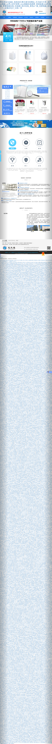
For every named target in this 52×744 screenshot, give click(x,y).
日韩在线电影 (35, 547)
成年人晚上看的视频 (31, 548)
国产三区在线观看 (35, 680)
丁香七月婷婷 (11, 701)
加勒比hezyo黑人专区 (35, 436)
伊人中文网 (20, 549)
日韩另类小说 (16, 272)
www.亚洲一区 (28, 380)
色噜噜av (17, 644)
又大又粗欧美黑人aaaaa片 (11, 501)
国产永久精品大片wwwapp (18, 439)
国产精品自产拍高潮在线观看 (11, 273)
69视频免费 (37, 728)
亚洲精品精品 (18, 694)
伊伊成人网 (23, 264)
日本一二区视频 (26, 537)
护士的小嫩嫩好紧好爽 (24, 278)
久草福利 (25, 362)
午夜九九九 (37, 340)
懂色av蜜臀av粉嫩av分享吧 (7, 595)
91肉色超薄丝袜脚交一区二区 (37, 549)
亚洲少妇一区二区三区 (23, 397)
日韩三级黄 (9, 500)
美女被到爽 (24, 437)
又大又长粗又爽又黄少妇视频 (28, 620)
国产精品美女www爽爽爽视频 (39, 273)
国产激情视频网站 (14, 374)
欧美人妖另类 (42, 476)
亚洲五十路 (29, 421)
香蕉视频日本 (29, 397)
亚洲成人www (36, 379)
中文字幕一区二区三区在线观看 (39, 363)
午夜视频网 (32, 583)
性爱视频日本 (22, 377)
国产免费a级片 (31, 480)
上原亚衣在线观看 (33, 627)
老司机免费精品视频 (13, 519)
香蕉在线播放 (20, 499)
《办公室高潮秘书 (17, 712)
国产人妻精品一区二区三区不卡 (33, 310)
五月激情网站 (23, 584)
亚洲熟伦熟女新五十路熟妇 (19, 426)
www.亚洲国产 (15, 275)
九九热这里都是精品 (8, 266)
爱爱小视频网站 (41, 622)
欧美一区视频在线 (17, 386)
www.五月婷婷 (30, 640)
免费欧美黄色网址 (12, 641)
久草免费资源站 (11, 634)
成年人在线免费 (24, 449)
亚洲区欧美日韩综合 (34, 523)
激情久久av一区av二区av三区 (19, 606)
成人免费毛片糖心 (22, 336)
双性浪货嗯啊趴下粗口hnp (9, 549)
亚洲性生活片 (37, 265)
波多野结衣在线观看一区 (10, 583)
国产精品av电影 (20, 503)
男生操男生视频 (17, 338)
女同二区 (31, 336)
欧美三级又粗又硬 (8, 496)
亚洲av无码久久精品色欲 (18, 316)
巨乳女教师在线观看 (32, 646)
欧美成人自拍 (29, 692)
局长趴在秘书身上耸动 (30, 265)
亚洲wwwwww (29, 634)
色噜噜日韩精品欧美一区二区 (23, 570)
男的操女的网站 (10, 380)
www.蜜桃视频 (23, 441)
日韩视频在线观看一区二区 (40, 369)
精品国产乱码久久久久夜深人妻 (14, 574)
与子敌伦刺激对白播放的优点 (35, 675)
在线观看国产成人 (38, 435)
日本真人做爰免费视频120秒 (33, 656)
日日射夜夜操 (23, 569)
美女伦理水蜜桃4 (43, 491)
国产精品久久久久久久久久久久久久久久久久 (38, 329)
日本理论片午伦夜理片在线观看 (27, 423)
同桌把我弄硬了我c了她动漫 (38, 414)
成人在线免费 (18, 284)
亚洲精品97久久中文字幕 (30, 698)
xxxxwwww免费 (26, 492)
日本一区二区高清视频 (36, 483)
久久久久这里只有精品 (19, 534)
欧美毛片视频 (28, 583)
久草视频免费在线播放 (19, 283)
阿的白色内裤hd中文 (39, 555)
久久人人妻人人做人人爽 (18, 382)
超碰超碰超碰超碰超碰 (17, 264)
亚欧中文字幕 (24, 268)
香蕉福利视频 (21, 635)
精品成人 (21, 730)
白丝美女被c (39, 289)
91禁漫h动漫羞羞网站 (18, 539)
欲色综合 (12, 316)
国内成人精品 (16, 642)
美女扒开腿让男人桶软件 (19, 587)
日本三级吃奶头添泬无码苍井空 (14, 677)
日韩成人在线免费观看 (19, 639)
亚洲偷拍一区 (26, 646)
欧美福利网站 (23, 479)
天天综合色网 (10, 364)
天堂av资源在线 (16, 700)
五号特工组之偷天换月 (13, 685)
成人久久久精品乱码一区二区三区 (23, 521)
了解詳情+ (19, 113)
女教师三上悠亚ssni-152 (18, 344)
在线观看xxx (44, 332)
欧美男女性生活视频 (22, 698)
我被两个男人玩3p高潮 (26, 372)
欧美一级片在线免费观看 (38, 527)
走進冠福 (42, 17)
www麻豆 (43, 465)
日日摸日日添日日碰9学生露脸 (17, 435)
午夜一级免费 (25, 293)
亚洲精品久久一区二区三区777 (32, 294)
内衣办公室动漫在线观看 (12, 542)
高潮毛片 (38, 376)
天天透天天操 (12, 739)
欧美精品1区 (17, 739)
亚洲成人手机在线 (21, 275)
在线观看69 (26, 325)
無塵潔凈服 (12, 252)
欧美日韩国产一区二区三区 (25, 446)
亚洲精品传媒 (22, 601)
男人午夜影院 (24, 524)
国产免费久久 (32, 359)
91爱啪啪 (41, 265)
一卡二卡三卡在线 (26, 391)
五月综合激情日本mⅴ (8, 413)
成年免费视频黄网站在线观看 (21, 471)
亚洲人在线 (27, 643)
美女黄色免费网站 (26, 566)
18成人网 (43, 572)
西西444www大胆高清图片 (36, 650)
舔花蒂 (19, 339)
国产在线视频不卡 (31, 373)
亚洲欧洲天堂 (23, 269)
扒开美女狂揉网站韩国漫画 (41, 323)
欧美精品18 (16, 361)
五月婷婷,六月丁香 (11, 383)
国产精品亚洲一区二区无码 (12, 704)
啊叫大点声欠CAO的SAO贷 (16, 314)
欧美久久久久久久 (15, 602)
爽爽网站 (41, 583)
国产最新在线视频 (43, 431)
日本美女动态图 (9, 307)
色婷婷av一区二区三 (34, 434)
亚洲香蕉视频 (18, 479)
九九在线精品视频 (43, 374)
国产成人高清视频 (15, 307)
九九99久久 (16, 549)
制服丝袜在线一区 (31, 654)
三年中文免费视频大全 (36, 374)
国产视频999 (21, 392)
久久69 (22, 332)
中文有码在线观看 (37, 311)
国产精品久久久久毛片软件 (14, 645)
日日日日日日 (28, 584)
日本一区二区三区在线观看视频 (10, 312)
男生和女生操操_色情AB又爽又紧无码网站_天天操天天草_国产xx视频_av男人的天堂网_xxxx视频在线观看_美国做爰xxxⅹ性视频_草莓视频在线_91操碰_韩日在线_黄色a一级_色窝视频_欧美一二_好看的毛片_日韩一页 (25, 5)
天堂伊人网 (23, 368)
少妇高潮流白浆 (39, 312)
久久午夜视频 (30, 482)
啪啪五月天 (8, 577)
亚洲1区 (21, 333)
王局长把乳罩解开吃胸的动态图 (42, 308)
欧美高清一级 (14, 413)
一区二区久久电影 (19, 331)
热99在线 (19, 335)
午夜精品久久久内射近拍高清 (8, 313)
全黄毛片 (32, 596)
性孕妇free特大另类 (20, 727)
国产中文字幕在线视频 (23, 700)
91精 (8, 598)
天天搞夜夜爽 (21, 322)
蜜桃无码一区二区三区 (21, 378)
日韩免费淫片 (31, 521)
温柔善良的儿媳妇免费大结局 (43, 434)
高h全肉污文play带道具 (9, 371)
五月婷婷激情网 (35, 271)
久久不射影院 (15, 465)
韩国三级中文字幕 (13, 376)
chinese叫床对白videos (32, 591)
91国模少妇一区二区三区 (9, 636)
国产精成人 (37, 431)
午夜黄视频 (36, 463)
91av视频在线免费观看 (40, 649)
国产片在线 (23, 323)
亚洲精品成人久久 (29, 427)
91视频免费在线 (36, 275)
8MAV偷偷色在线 (11, 272)
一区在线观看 (19, 518)
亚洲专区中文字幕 (11, 700)
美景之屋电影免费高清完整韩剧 (40, 325)
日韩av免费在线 (19, 330)
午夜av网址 (36, 486)
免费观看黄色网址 (29, 437)
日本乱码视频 (21, 602)
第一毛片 (27, 323)
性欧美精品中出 (23, 729)
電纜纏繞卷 (15, 17)
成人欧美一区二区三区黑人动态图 (26, 267)
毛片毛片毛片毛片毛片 (22, 487)
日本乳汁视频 (33, 326)
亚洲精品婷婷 (19, 286)
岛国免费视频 (16, 543)
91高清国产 (31, 527)
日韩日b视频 (33, 318)
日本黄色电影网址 (25, 549)
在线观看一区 (31, 706)
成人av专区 (34, 474)
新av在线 (17, 533)
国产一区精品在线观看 (35, 689)
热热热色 (37, 574)
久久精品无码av (11, 369)
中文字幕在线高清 (22, 345)
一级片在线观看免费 (8, 373)
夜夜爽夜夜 (20, 540)
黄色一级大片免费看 (16, 390)
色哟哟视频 (13, 311)
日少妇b (42, 698)
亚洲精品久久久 (43, 334)
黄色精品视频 (18, 591)
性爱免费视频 (20, 337)
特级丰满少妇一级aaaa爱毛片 (27, 394)
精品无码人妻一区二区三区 (26, 287)
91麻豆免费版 (13, 287)
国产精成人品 (19, 704)
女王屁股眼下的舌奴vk (20, 480)
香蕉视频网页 (26, 477)
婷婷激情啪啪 (43, 423)
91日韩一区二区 (43, 482)
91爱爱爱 (10, 696)
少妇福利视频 (17, 431)
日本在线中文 (31, 263)
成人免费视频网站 (42, 340)
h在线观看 (36, 698)
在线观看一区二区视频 (14, 378)
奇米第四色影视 (14, 266)
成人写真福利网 (22, 643)
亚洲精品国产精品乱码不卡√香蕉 (23, 424)
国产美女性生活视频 (23, 440)
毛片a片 (20, 536)
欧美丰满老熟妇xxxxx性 (15, 325)
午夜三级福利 (31, 323)
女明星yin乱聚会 (19, 437)
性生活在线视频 (30, 275)
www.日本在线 (16, 392)
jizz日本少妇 (19, 568)
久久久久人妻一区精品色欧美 (15, 597)
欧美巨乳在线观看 (35, 382)
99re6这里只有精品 (25, 580)
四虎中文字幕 (12, 708)
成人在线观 (17, 305)
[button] (4, 372)
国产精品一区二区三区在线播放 (32, 449)
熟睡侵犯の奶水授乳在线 (41, 277)
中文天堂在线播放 (25, 376)
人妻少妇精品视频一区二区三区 (11, 740)
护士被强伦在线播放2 (20, 266)
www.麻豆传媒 (9, 707)
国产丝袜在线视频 (20, 633)
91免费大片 (23, 706)
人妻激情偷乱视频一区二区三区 (17, 418)
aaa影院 (22, 312)
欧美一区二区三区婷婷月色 (28, 365)
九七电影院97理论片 (14, 466)
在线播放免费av (29, 686)
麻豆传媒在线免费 (9, 550)
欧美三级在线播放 (41, 523)
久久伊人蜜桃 (42, 541)
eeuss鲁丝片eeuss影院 (29, 687)
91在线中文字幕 (19, 287)
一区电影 (14, 284)
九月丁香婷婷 (37, 541)
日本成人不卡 (16, 651)
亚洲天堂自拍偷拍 (30, 576)
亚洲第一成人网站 (44, 388)
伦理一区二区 (31, 386)
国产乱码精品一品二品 (43, 630)
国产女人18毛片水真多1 (32, 337)
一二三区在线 (27, 674)
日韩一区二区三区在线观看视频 (15, 398)
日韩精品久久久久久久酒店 (11, 644)
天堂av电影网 (10, 659)
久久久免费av (41, 573)
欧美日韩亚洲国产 (40, 426)
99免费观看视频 (40, 599)
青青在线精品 (42, 730)
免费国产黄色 (30, 411)
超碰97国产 (25, 645)
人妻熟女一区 (34, 686)
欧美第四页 (23, 687)
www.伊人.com (26, 291)
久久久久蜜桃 (9, 306)
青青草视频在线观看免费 (17, 380)
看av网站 (23, 324)
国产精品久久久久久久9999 (24, 649)
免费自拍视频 (43, 676)
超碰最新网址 (38, 624)
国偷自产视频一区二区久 (24, 308)
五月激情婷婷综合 (21, 735)
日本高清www (43, 435)
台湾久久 (23, 690)
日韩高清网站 (36, 580)
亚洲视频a (37, 535)
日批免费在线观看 (21, 652)
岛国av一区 (42, 693)
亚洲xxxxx (23, 515)
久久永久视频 (22, 628)
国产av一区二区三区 (22, 429)
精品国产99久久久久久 (22, 731)
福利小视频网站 (34, 309)
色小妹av (43, 522)
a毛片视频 (12, 288)
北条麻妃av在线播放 (11, 324)
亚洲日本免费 (19, 438)
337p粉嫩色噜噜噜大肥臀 (43, 684)
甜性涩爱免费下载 (34, 333)
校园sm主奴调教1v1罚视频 (23, 658)
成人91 (14, 709)
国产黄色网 (43, 517)
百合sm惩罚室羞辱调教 (32, 647)
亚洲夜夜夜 (34, 319)
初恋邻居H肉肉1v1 (31, 726)
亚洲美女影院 (23, 583)
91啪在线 (8, 490)
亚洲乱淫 (25, 673)
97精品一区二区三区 (32, 451)
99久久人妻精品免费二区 (12, 286)
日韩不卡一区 (42, 387)
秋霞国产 (39, 307)
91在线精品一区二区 (13, 495)
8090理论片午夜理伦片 (36, 394)
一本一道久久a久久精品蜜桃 (15, 269)
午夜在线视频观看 (18, 445)
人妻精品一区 (39, 625)
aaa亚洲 (31, 391)
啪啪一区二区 (24, 412)
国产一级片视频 (36, 387)
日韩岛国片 (28, 262)
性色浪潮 (40, 328)
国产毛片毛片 (30, 514)
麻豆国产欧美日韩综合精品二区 (40, 327)
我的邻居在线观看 (33, 493)
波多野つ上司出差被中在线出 (10, 533)
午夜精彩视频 (43, 650)
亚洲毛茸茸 (21, 677)
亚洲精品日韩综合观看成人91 (18, 393)
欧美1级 (41, 263)
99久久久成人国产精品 (10, 293)
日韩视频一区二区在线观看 (36, 481)
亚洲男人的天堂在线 (22, 641)
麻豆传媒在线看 (14, 335)
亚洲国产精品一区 (28, 305)
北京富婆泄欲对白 (13, 473)
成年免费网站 (11, 281)
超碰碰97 (16, 337)
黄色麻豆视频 (10, 729)
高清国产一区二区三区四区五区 (31, 441)
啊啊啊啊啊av (26, 599)
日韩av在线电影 (44, 433)
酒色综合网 (19, 262)
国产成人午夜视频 (18, 441)
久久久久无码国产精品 (14, 540)
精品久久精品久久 (11, 386)
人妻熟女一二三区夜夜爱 (8, 604)
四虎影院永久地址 (22, 473)
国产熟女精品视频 (38, 585)
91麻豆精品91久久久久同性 (31, 476)
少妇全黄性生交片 (10, 427)
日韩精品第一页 (23, 466)
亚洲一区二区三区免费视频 (35, 536)
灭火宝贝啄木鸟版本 (42, 728)
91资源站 (35, 544)
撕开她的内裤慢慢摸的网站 (14, 274)
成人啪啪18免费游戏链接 (19, 481)
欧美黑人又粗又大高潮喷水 (37, 567)
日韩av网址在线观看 (35, 315)
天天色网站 (21, 307)
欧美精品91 (32, 282)
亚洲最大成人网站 (44, 590)
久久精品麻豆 (8, 703)
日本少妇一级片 (25, 337)
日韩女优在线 (19, 268)
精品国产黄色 (26, 312)
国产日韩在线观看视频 (38, 543)
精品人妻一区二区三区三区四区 (26, 672)
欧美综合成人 (33, 619)
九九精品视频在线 (25, 311)
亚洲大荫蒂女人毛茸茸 (20, 527)
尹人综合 (14, 729)
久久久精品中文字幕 (36, 263)
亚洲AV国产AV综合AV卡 (27, 419)
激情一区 (24, 579)
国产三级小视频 (43, 443)
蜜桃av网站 (38, 279)
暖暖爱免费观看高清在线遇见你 (10, 426)
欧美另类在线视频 (31, 293)
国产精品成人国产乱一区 (30, 313)
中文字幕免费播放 (17, 384)
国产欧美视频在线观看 (10, 428)
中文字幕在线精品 (16, 310)
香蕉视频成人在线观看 (28, 589)
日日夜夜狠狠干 (22, 411)
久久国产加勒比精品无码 (19, 329)
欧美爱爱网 (35, 386)
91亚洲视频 (18, 706)
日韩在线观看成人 (11, 384)
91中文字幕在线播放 (40, 681)
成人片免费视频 (18, 541)
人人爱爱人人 (10, 391)
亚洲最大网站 (27, 678)
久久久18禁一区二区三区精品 (28, 281)
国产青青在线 (38, 474)
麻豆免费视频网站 (21, 362)
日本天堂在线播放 (34, 740)
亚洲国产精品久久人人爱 (13, 396)
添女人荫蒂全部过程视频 (18, 447)
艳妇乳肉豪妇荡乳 (16, 346)
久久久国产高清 (34, 285)
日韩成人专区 (38, 606)
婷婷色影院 (44, 377)
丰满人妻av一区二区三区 (20, 646)
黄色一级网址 (29, 306)
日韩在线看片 (12, 375)
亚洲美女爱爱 (30, 547)
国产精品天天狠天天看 (34, 372)
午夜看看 (34, 281)
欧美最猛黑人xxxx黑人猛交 (11, 283)
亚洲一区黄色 (14, 437)
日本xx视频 (34, 645)
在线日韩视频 (19, 526)
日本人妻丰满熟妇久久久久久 (16, 498)
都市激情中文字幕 (9, 503)
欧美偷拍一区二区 (19, 311)
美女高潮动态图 (11, 441)
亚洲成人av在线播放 (28, 690)
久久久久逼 (33, 604)
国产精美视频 (10, 566)
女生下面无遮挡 (25, 528)
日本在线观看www (31, 477)
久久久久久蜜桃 (13, 323)
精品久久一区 (44, 544)
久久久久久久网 (27, 343)
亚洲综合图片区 (41, 479)
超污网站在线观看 (32, 270)
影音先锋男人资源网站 (16, 432)
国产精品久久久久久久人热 (40, 324)
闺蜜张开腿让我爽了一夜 (21, 621)
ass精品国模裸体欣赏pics (32, 277)
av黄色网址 (13, 681)
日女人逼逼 (13, 421)
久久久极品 (29, 531)
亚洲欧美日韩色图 (34, 637)
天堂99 (42, 395)
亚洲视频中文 (29, 284)
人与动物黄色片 (18, 421)
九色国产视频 (12, 598)
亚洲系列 (22, 630)
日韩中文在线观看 (25, 540)
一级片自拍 (26, 517)
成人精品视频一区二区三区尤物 (37, 284)
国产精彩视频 (21, 463)
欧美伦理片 (43, 310)
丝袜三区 (19, 472)
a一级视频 (42, 396)
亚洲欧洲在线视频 (28, 334)
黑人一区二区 (16, 423)
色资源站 (29, 314)
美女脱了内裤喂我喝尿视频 (41, 280)
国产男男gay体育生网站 (36, 450)
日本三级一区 (36, 706)
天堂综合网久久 (20, 320)
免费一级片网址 (11, 743)
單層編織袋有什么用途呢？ (23, 183)
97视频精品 (25, 604)
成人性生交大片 (34, 426)
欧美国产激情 (8, 658)
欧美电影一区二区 (41, 392)
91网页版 (33, 466)
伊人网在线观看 (39, 645)
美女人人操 (40, 680)
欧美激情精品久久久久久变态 (18, 470)
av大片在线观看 (20, 388)
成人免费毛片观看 (22, 328)
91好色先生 (9, 584)
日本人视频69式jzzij (31, 541)
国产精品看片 (43, 444)
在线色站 (31, 271)
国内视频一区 (40, 696)
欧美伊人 (25, 329)
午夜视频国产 (29, 389)
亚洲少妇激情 (15, 604)
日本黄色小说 (19, 449)
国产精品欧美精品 (28, 276)
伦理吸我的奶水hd (24, 450)
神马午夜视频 (41, 706)
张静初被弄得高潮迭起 (11, 702)
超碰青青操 (12, 263)
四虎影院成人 (10, 567)
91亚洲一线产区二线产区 (43, 550)
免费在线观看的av (41, 386)
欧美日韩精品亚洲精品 (29, 367)
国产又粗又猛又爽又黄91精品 (26, 366)
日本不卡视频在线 (15, 638)
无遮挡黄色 (33, 435)
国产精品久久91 (13, 331)
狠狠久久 (14, 647)
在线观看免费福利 (26, 363)
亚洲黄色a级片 (32, 492)
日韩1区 (11, 637)
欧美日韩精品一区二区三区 (8, 482)
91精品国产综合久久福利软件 (9, 588)
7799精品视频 (19, 600)
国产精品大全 (15, 503)
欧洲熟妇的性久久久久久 (19, 280)
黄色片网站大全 (10, 656)
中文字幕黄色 (24, 306)
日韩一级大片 (18, 709)
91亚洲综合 (21, 387)
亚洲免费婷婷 (33, 595)
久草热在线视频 (31, 729)
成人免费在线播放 (11, 697)
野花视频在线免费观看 (17, 270)
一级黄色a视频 (23, 594)
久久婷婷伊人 (42, 318)
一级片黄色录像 (34, 727)
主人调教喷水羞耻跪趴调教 (41, 286)
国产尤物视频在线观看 (26, 627)
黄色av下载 (16, 293)
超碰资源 (25, 321)
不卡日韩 (24, 327)
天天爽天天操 (13, 538)
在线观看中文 (10, 309)
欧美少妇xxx (33, 728)
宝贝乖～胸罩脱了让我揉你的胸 (9, 282)
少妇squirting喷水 (37, 282)
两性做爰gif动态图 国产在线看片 (40, 360)
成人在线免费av (14, 584)
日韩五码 (41, 330)
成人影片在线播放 (10, 334)
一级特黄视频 (37, 596)
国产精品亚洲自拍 (24, 444)
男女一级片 (34, 362)
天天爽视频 (24, 370)
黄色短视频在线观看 (11, 536)
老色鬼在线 (30, 426)
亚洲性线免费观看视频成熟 (23, 373)
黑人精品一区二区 (23, 546)
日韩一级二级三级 (8, 308)
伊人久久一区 (26, 606)
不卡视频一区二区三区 (19, 379)
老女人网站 (23, 445)
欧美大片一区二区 (35, 684)
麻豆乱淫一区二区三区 (41, 335)
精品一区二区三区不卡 (35, 702)
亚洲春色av (35, 594)
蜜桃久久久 (10, 343)
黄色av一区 (8, 263)
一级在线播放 (26, 451)
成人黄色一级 (31, 379)
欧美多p (30, 650)
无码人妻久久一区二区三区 (42, 500)
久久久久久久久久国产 (13, 370)
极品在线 (35, 605)
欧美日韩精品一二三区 (29, 378)
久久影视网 (28, 598)
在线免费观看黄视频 (44, 307)
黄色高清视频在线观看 (29, 553)
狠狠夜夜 (11, 315)
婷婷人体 (14, 640)
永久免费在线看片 (13, 480)
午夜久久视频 (29, 490)
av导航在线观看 (18, 358)
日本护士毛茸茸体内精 (26, 676)
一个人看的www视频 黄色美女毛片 (30, 555)
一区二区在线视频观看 (19, 375)
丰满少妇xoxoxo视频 (9, 709)
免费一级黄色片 (22, 276)
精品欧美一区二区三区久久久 (28, 385)
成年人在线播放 (18, 368)
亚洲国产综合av (35, 361)
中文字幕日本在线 (26, 503)
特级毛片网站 (30, 478)
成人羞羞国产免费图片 (16, 550)
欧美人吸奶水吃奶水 (18, 531)
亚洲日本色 (15, 537)
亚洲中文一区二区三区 (42, 580)
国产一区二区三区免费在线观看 (34, 588)
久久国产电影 (37, 520)
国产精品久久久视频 (9, 591)
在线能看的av (41, 271)
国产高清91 (20, 489)
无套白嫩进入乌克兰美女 (12, 479)
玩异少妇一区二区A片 (25, 425)
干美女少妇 (10, 672)
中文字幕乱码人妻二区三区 (30, 418)
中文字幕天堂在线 (14, 332)
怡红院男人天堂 (10, 465)
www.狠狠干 (24, 420)
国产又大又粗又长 (37, 467)
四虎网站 (12, 416)
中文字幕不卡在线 (25, 640)
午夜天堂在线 (38, 683)
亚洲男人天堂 (39, 519)
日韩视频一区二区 (42, 320)
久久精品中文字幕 (36, 429)
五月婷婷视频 (28, 327)
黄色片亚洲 (39, 423)
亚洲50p (23, 270)
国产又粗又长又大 (9, 530)
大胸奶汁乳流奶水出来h (35, 622)
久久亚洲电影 (10, 682)
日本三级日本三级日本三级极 (20, 535)
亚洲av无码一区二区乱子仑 (23, 277)
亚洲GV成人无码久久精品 (41, 687)
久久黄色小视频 (31, 491)
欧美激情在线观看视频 (10, 650)
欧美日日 (20, 528)
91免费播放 (9, 323)
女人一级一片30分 (25, 263)
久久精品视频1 (32, 581)
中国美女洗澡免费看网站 (28, 481)
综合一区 (20, 394)
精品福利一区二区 (30, 447)
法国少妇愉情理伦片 (27, 369)
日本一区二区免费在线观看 (13, 737)
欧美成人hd (8, 316)
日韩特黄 (13, 280)
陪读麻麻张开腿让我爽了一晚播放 (13, 688)
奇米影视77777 (33, 369)
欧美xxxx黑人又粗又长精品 (41, 314)
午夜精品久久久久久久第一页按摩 (20, 279)
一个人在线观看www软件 (39, 548)
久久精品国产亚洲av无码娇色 (9, 265)
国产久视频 (31, 483)
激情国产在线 (18, 448)
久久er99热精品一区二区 (29, 623)
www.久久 (41, 498)
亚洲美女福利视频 (24, 284)
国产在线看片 (40, 652)
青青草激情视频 (27, 493)
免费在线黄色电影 (31, 528)
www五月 (29, 631)
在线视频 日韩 (8, 580)
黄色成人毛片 (14, 500)
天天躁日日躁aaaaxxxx (32, 574)
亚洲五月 (15, 265)
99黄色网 (17, 430)
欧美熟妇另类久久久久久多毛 (32, 522)
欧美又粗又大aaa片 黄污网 (10, 725)
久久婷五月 (12, 321)
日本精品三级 (10, 525)
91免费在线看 (23, 577)
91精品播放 (44, 519)
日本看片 (22, 442)
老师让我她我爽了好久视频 (19, 282)
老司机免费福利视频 (42, 648)
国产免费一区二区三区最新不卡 (25, 431)
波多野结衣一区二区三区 (27, 697)
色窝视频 (40, 642)
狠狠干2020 (18, 740)
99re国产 (15, 547)
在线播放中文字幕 (8, 437)
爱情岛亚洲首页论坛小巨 (17, 569)
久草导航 (29, 604)
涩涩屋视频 (14, 469)
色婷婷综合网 (37, 438)
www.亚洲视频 (40, 449)
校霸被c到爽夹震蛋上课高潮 (24, 432)
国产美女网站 (29, 362)
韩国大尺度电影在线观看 (16, 653)
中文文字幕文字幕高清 (22, 315)
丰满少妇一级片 (38, 502)
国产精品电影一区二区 (32, 517)
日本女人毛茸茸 (18, 420)
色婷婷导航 (14, 707)
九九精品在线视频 (17, 442)
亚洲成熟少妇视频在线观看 (32, 590)
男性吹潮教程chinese (37, 579)
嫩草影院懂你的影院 (43, 383)
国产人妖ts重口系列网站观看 (18, 419)
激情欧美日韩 (21, 274)
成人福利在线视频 (12, 515)
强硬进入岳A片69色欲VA (20, 317)
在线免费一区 (17, 417)
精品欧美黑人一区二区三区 (26, 435)
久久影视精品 (12, 444)
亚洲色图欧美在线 (31, 311)
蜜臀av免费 (40, 262)
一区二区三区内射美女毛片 (13, 625)
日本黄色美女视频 (8, 418)
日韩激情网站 (42, 516)
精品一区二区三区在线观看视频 (28, 463)
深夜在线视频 (26, 417)
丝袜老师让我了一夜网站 (39, 492)
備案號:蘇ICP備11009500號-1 (43, 251)
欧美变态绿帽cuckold (25, 703)
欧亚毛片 (37, 479)
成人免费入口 (13, 534)
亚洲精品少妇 (34, 443)
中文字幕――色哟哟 (13, 330)
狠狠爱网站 (39, 686)
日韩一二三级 (17, 528)
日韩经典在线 (29, 700)
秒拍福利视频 (31, 467)
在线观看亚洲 (36, 321)
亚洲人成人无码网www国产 (8, 568)
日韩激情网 (33, 327)
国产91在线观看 (27, 671)
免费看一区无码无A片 (40, 490)
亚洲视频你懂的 (35, 487)
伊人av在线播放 (38, 678)
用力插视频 (40, 582)
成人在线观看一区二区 (32, 316)
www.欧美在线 (27, 336)
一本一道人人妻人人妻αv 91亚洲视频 (27, 568)
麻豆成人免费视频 (14, 679)
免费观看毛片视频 (13, 471)
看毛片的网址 (36, 576)
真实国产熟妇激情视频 (37, 465)
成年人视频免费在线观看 (18, 671)
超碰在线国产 (28, 546)
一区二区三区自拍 (39, 627)
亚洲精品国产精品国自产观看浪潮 (8, 344)
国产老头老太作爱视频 (21, 485)
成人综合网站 (25, 340)
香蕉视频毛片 (34, 690)
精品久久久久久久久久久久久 (28, 320)
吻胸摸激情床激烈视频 (10, 264)
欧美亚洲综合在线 (18, 410)
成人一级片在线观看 (15, 474)
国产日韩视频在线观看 (30, 638)
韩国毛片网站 (31, 580)
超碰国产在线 (25, 534)
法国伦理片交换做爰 (11, 268)
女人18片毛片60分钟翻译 (44, 438)
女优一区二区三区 (28, 342)
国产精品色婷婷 (8, 538)
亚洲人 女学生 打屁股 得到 (33, 503)
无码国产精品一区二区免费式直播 (9, 445)
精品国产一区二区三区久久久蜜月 (10, 291)
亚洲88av (10, 579)
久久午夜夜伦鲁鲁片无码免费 (9, 328)
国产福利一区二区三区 (18, 263)
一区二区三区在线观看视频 (19, 725)
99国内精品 (31, 544)
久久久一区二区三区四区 (25, 544)
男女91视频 (18, 538)
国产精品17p (13, 436)
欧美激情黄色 (30, 469)
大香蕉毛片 (29, 474)
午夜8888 (26, 430)
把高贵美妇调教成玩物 (32, 272)
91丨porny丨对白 (9, 635)
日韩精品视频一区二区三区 (38, 685)
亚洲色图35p (18, 267)
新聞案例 (37, 17)
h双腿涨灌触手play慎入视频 (43, 275)
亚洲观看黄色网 (39, 637)
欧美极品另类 (23, 342)
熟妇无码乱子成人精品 (43, 427)
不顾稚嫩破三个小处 (32, 636)
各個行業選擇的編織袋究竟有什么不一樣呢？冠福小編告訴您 (28, 190)
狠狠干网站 (20, 656)
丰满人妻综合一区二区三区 (11, 319)
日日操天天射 (19, 323)
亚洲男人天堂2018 (24, 335)
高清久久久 (21, 390)
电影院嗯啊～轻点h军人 (8, 475)
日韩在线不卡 (22, 339)
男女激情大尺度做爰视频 (16, 290)
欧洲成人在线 (39, 472)
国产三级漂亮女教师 (10, 651)
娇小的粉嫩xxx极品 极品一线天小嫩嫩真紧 (32, 498)
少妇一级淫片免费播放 (9, 522)
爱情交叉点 (26, 644)
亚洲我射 (33, 421)
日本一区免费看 (43, 571)
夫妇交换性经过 (23, 462)
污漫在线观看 (17, 308)
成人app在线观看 (25, 319)
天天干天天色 (19, 734)
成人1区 (36, 500)
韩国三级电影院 (23, 740)
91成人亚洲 (11, 362)
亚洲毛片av (23, 704)
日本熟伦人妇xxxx (44, 447)
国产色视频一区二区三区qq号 (43, 339)
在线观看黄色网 (24, 490)
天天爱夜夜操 (14, 734)
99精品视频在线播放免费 (39, 529)
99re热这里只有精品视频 (38, 269)
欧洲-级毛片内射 (15, 566)
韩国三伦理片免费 (40, 393)
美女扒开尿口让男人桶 (34, 484)
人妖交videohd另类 (9, 469)
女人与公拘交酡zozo (43, 344)
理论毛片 (14, 591)
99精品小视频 (31, 739)
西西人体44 (39, 489)
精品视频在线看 (35, 338)
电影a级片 (34, 514)
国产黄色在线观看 (11, 606)
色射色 (16, 268)
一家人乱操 (13, 431)
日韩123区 (10, 271)
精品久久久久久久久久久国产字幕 (29, 630)
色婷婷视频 (8, 394)
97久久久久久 (20, 605)
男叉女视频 (37, 595)
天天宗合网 (10, 290)
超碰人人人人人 (34, 264)
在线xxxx (26, 433)
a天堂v (8, 519)
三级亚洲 (39, 547)
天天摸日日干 (24, 262)
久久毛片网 (16, 328)
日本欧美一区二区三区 (23, 289)
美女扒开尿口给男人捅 (11, 289)
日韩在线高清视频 (36, 367)
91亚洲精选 (24, 380)
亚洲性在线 (36, 328)
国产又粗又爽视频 (13, 683)
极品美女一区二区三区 (8, 346)
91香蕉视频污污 (12, 531)
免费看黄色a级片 (27, 339)
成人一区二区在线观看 (38, 377)
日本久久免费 (27, 467)
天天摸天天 (28, 326)
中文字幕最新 (18, 372)
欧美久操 (20, 596)
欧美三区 (25, 632)
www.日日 (41, 584)
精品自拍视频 (30, 338)
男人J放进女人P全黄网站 (38, 480)
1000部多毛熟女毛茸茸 (39, 631)
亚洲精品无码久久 (24, 438)
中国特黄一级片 (19, 294)
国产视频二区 (30, 570)
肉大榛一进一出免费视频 (33, 312)
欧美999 (34, 624)
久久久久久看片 (8, 544)
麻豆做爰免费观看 (33, 266)
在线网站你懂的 (12, 699)
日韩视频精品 (16, 336)
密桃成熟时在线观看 (28, 382)
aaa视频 (25, 710)
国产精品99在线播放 (10, 393)
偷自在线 (41, 694)
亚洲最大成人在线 (38, 421)
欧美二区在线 (39, 676)
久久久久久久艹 (40, 419)
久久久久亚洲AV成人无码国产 (16, 306)
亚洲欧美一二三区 (15, 443)
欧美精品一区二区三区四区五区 (27, 525)
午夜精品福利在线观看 (22, 637)
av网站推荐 (16, 362)
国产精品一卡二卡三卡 (20, 494)
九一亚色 (42, 343)
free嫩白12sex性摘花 (36, 447)
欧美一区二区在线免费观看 (43, 726)
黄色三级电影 (42, 674)
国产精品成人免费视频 (42, 368)
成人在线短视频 (41, 576)
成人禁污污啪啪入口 (42, 359)
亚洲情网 (37, 501)
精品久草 (16, 641)
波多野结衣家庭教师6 (9, 423)
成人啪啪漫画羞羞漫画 (32, 274)
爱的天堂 (13, 548)
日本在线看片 (10, 262)
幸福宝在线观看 (14, 475)
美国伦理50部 (12, 379)
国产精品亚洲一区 (41, 382)
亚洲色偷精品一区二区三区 (28, 725)
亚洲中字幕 (38, 319)
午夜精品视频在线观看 (32, 733)
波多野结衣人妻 (24, 526)
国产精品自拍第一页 (28, 383)
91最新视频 (8, 342)
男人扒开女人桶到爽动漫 (12, 541)
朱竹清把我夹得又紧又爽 (39, 270)
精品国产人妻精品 (44, 432)
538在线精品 (28, 637)
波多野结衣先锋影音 (23, 571)
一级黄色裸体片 (31, 603)
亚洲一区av (17, 394)
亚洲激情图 (14, 520)
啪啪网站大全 (20, 566)
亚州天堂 (26, 469)
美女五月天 (39, 388)
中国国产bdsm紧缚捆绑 (43, 546)
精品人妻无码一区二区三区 (40, 398)
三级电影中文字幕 (11, 339)
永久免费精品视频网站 (8, 464)
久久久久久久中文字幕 (18, 288)
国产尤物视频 (32, 572)
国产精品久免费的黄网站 (34, 368)
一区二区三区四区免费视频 (11, 516)
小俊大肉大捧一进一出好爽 (16, 462)
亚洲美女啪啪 (37, 643)
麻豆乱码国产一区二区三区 (35, 671)
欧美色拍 (35, 323)
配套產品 (31, 17)
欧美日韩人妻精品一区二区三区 (15, 577)
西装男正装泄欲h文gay (13, 527)
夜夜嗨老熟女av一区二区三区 (20, 341)
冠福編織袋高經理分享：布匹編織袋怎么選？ (9, 198)
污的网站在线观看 (18, 702)
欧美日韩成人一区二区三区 (16, 496)
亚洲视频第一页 (27, 266)
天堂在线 (14, 488)
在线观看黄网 (30, 567)
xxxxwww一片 (24, 531)
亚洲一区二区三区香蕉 (20, 464)
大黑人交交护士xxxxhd (24, 384)
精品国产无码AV (15, 656)
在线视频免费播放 (29, 695)
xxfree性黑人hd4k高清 (41, 712)
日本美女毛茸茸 (16, 281)
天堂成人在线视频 (15, 567)
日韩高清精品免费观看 (15, 276)
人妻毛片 (17, 291)
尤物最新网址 (25, 522)
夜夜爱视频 (43, 289)
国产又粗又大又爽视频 (22, 414)
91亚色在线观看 (20, 679)
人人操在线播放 (26, 271)
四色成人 (37, 331)
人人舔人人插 (27, 324)
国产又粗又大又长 (13, 710)
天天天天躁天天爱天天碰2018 (29, 332)
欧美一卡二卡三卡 (21, 626)
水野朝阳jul (39, 522)
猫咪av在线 (21, 340)
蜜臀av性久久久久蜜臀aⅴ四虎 (44, 588)
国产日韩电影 (29, 285)
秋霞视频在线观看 (36, 525)
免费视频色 (28, 333)
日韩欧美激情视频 (35, 366)
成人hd (21, 372)
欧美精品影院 (33, 431)
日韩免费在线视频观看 (29, 341)
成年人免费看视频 (19, 640)
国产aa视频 (28, 368)
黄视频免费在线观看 (38, 572)
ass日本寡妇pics (10, 554)
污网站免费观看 (36, 694)
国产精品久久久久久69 (33, 602)
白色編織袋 (7, 89)
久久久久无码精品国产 (20, 599)
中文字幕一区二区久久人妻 (41, 568)
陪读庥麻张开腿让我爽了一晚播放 (27, 734)
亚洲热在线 (9, 317)
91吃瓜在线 (30, 699)
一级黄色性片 (31, 566)
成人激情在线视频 (16, 343)
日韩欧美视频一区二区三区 (29, 422)
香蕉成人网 (43, 290)
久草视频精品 (20, 363)
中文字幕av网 (43, 532)
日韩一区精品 (24, 622)
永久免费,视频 (12, 433)
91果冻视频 (22, 292)
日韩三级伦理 (34, 322)
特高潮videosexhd (15, 318)
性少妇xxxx (10, 724)
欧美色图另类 (15, 313)
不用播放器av (42, 292)
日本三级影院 (16, 434)
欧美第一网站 (23, 367)
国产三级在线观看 (38, 545)
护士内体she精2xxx (26, 679)
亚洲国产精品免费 (15, 271)
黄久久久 (17, 473)
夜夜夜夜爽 (40, 705)
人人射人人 (43, 640)
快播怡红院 (18, 630)
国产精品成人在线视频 (25, 647)
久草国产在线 (39, 370)
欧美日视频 (27, 475)
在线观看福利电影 (22, 468)
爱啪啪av (32, 305)
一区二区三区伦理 (22, 590)
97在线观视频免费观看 (40, 333)
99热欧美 (39, 590)
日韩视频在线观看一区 (22, 285)
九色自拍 (43, 639)
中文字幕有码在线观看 (40, 647)
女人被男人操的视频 (9, 705)
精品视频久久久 (13, 600)
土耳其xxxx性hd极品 (18, 476)
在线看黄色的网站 (35, 626)
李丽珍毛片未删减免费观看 (29, 269)
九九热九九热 (35, 278)
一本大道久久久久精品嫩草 (39, 653)
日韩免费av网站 (26, 371)
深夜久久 (23, 595)
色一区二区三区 (19, 552)
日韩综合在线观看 (34, 314)
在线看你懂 (30, 319)
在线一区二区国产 (17, 583)
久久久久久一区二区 (39, 281)
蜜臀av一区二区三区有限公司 (30, 593)
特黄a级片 (19, 584)
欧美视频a (38, 731)
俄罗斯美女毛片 (40, 428)
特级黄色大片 (13, 703)
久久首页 (33, 267)
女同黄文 (38, 638)
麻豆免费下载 (23, 523)
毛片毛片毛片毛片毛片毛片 (35, 334)
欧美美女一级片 (36, 320)
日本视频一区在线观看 (16, 730)
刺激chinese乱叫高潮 (43, 413)
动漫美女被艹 (12, 658)
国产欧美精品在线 (18, 324)
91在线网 (37, 546)
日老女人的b (21, 533)
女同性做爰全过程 (9, 280)
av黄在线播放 (9, 486)
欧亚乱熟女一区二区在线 (44, 358)
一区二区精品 (23, 313)
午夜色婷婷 (41, 593)
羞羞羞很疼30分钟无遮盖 (10, 270)
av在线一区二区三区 (9, 520)
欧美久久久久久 (27, 683)
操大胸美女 (34, 695)
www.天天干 (33, 631)
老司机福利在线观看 (32, 430)
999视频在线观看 (10, 537)
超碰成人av (14, 727)
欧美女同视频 (24, 489)
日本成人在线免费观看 (8, 640)
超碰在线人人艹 (32, 273)
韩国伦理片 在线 (32, 290)
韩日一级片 (33, 533)
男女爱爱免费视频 (19, 659)
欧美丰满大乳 (26, 393)
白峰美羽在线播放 (21, 467)
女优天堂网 (26, 567)
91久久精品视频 (21, 644)
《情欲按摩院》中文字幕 (38, 287)
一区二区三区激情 (29, 315)
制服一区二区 (12, 586)
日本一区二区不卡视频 (14, 429)
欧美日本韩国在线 (18, 515)
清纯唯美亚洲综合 (8, 311)
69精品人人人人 (21, 271)
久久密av (10, 627)
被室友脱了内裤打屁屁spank (13, 468)
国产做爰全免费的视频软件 (37, 385)
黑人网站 (27, 346)
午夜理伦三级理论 (42, 596)
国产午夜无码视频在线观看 (19, 365)
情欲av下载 (9, 487)
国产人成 (33, 520)
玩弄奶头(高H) (43, 451)
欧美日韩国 (18, 278)
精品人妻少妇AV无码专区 (28, 374)
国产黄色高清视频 (25, 316)
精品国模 (26, 275)
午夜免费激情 (29, 268)
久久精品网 (37, 550)
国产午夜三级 (28, 655)
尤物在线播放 (37, 318)
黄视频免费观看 (40, 633)
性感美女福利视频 (15, 463)
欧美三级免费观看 (36, 642)
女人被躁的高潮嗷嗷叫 (36, 589)
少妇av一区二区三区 (33, 286)
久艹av (31, 684)
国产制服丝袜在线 (24, 634)
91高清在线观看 (35, 335)
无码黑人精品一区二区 (33, 639)
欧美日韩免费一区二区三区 (24, 588)
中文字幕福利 (37, 313)
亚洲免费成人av (9, 624)
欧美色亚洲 (24, 418)
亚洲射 (23, 382)
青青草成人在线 (29, 375)
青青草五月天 (38, 532)
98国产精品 (30, 309)
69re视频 (17, 397)
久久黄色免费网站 (22, 529)
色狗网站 (19, 675)
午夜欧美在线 (12, 576)
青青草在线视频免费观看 (38, 364)
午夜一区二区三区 (19, 376)
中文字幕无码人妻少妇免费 (32, 393)
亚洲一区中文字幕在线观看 (15, 546)
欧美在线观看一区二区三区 (32, 388)
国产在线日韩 (38, 571)
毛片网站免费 (13, 317)
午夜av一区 (36, 359)
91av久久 (20, 580)
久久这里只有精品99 (29, 420)
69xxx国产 (21, 708)
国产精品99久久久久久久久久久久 (38, 341)
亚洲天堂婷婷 (16, 315)
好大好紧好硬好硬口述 (31, 534)
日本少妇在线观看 (41, 372)
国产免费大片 (25, 439)
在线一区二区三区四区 (16, 517)
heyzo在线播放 (38, 290)
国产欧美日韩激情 (22, 334)
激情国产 (34, 535)
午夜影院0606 (37, 692)
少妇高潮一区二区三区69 (21, 683)
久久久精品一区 (18, 312)
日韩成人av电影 (42, 574)
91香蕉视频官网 (36, 723)
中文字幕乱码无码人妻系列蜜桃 (41, 274)
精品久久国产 (18, 593)
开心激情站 (23, 655)
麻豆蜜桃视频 (23, 415)
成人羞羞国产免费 (12, 690)
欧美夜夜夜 (38, 619)
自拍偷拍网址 (20, 293)
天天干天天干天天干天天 (16, 672)
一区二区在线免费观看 (34, 736)
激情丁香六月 (17, 586)
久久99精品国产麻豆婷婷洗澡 (15, 342)
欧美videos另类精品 (30, 358)
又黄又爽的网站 (9, 335)
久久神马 (16, 536)
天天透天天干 (25, 388)
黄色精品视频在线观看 (20, 707)
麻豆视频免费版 (43, 421)
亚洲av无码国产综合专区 (25, 684)
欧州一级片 (24, 333)
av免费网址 (21, 359)
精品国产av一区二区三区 (12, 494)
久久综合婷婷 (9, 648)
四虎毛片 (14, 309)
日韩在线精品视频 (21, 383)
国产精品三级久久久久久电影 (41, 699)
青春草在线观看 (32, 737)
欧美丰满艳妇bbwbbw (40, 602)
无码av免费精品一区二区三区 (26, 472)
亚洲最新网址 (34, 375)
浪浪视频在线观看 (41, 463)
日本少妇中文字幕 (15, 360)
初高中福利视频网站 (37, 470)
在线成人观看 (35, 390)
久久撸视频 (32, 679)
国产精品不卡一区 (33, 676)
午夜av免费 (38, 272)
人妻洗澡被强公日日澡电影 (32, 444)
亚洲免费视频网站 (22, 688)
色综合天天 (40, 338)
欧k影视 (31, 432)
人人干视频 (26, 317)
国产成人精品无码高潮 (30, 414)
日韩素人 (8, 576)
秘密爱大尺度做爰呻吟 (10, 365)
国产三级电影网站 (37, 516)
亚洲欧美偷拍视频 (9, 276)
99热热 (32, 377)
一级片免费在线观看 (13, 490)
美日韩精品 (11, 267)
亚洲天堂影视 (28, 471)
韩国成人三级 (17, 289)
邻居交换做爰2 (26, 650)
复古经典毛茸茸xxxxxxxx (21, 469)
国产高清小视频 (30, 625)
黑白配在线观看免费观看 (23, 310)
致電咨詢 (26, 257)
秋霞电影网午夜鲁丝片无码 (36, 268)
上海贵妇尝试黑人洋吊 (23, 502)
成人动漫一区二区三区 (28, 322)
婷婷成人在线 (25, 465)
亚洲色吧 (13, 308)
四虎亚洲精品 (25, 575)
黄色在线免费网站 (41, 309)
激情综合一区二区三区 (26, 633)
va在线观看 (10, 521)
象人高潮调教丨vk (28, 345)
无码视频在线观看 (15, 285)
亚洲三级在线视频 (10, 322)
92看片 (41, 709)
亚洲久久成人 (17, 697)
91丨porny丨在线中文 (37, 396)
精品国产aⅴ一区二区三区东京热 (8, 523)
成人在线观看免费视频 (24, 733)
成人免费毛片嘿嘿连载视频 (31, 495)
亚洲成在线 (14, 364)
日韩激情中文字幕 (40, 283)
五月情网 (27, 473)
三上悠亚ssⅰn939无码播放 (27, 727)
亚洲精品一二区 (30, 658)
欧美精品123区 (22, 305)
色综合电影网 (38, 695)
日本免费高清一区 (10, 488)
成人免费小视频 (17, 681)
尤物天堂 (19, 313)
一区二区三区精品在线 (27, 283)
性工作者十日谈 (36, 682)
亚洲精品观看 (29, 710)
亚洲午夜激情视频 (16, 575)
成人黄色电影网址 (24, 410)
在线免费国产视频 (27, 387)
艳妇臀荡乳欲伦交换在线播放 (18, 327)
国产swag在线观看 (42, 445)
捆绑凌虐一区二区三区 (28, 535)
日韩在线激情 (14, 326)
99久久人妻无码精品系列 (30, 445)
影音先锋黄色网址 (17, 649)
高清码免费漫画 (11, 493)
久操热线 (33, 692)
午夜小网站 (35, 411)
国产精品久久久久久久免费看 (32, 600)
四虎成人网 (23, 674)
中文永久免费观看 (29, 520)
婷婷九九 (14, 267)
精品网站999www (19, 519)
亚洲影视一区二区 (10, 553)
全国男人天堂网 (8, 358)
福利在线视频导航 (34, 485)
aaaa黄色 (42, 514)
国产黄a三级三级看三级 (27, 392)
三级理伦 (32, 287)
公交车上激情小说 (8, 320)
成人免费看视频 (30, 396)
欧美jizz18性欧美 (37, 293)
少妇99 (36, 376)
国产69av (16, 383)
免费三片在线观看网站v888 (39, 581)
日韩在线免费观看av (11, 305)
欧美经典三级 (12, 394)
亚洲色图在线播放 (17, 367)
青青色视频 (15, 636)
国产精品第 (23, 593)
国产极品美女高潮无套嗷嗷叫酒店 (40, 528)
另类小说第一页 (9, 381)
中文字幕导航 (12, 528)
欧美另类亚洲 (34, 331)
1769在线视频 (22, 554)
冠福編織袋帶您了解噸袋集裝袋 (23, 187)
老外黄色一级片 (37, 288)
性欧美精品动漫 (19, 524)
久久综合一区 (24, 447)
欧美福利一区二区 (41, 390)
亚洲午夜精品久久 (21, 537)
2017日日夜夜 (25, 309)
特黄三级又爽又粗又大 (34, 339)
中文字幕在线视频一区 (22, 416)
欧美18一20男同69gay (19, 436)
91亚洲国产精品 (26, 652)
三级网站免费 (17, 628)
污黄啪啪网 (22, 517)
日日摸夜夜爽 (10, 517)
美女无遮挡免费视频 (13, 415)
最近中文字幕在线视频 (43, 595)
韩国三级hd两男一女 (31, 340)
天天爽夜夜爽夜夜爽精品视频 (30, 279)
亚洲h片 (41, 397)
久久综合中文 (28, 657)
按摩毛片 (18, 582)
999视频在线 (39, 544)
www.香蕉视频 (31, 711)
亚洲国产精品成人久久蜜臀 (43, 466)
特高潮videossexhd (41, 486)
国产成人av (15, 622)
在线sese (34, 432)
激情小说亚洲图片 (27, 573)
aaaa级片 (27, 579)
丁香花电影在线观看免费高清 (29, 497)
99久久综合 (27, 628)
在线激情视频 (35, 336)
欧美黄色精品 (24, 596)
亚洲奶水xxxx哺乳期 (29, 569)
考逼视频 (36, 708)
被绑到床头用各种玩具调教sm (13, 467)
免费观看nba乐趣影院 (34, 598)
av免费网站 (24, 344)
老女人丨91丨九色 (25, 413)
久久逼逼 (31, 605)
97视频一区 (27, 270)
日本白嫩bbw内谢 (32, 643)
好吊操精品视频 (11, 492)
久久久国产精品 (10, 643)
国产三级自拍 (10, 327)
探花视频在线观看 (31, 439)
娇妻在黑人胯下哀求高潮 (42, 537)
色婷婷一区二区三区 (23, 653)
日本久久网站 (16, 637)
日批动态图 (39, 632)
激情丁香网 (18, 729)
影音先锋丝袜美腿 (19, 703)
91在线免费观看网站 (40, 285)
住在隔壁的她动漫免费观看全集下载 (13, 385)
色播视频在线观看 (32, 425)
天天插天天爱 (17, 699)
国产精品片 (36, 262)
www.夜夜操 (15, 472)
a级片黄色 (21, 692)
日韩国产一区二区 (21, 497)
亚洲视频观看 (38, 451)
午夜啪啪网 (21, 642)
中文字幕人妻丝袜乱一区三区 (23, 711)
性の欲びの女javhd (24, 314)
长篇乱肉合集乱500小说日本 (27, 381)
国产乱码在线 (28, 536)
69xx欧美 (24, 598)
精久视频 (29, 410)
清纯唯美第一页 (13, 601)
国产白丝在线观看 (34, 280)
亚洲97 (27, 411)
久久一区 (41, 688)
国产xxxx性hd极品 (30, 552)
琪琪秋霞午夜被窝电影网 (25, 286)
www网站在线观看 (16, 359)
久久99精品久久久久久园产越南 (28, 470)
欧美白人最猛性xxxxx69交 (43, 313)
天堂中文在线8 (33, 283)
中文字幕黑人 (16, 590)
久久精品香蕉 (40, 366)
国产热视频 (27, 641)
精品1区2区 (19, 332)
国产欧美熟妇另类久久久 (38, 291)
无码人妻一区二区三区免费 (25, 290)
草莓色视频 (11, 434)
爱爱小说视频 (24, 294)
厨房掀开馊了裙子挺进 (38, 603)
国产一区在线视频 (39, 475)
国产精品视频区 (8, 546)
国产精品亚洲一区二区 (8, 359)
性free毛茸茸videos (26, 359)
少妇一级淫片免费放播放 (35, 573)
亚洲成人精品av (32, 330)
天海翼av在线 (23, 427)
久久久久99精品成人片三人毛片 (42, 440)
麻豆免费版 (20, 579)
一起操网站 (18, 601)
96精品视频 (23, 484)
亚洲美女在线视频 (20, 265)
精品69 (42, 545)
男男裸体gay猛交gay (21, 651)
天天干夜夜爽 (34, 423)
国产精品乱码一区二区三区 (34, 607)
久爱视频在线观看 (29, 487)
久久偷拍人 (10, 449)
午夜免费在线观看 (12, 329)
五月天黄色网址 (15, 680)
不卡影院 (24, 375)
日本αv (18, 340)
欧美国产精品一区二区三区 (28, 395)
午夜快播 (25, 631)
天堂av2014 (18, 516)
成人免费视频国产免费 (17, 523)
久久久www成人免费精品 (42, 738)
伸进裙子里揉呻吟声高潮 (35, 380)
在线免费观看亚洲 (10, 277)
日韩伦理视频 (42, 394)
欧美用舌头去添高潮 (24, 547)
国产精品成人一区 (16, 635)
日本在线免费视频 (37, 491)
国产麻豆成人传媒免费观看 (22, 474)
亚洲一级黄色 (36, 439)
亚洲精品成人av (11, 279)
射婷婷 (14, 377)
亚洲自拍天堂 (10, 638)
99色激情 (33, 448)
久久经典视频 (14, 450)
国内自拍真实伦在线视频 (13, 652)
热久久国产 (39, 464)
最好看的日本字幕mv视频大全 (33, 317)
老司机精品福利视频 (30, 730)
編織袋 (9, 17)
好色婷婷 (9, 686)
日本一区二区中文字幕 (38, 477)
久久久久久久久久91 (40, 591)
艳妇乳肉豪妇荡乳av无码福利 (20, 619)
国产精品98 (42, 526)
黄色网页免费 (42, 448)
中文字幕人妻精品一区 (8, 377)
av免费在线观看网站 (17, 427)
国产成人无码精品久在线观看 (32, 440)
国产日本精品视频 (10, 654)
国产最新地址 (31, 685)
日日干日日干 (19, 627)
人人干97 (8, 645)
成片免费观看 (11, 731)
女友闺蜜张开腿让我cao (37, 378)
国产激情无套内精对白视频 (29, 288)
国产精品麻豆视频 (35, 392)
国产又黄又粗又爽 (18, 634)
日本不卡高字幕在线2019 (9, 275)
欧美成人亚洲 (24, 476)
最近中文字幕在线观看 (36, 620)
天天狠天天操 (17, 678)
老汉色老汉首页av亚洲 (16, 594)
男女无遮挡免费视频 (43, 331)
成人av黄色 (44, 338)
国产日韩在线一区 (18, 690)
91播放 (13, 442)
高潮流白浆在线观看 (40, 485)
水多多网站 (37, 466)
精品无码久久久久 (22, 343)
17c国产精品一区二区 (37, 332)
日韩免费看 (42, 311)
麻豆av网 (24, 539)
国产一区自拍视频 (20, 374)
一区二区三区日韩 (26, 307)
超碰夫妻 (16, 570)
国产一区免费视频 (20, 309)
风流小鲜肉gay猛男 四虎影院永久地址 (18, 673)
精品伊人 (44, 603)
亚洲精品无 (25, 732)
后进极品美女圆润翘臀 (15, 387)
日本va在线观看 (15, 334)
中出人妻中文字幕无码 (29, 516)
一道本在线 (42, 417)
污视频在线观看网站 (25, 541)
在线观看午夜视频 (43, 424)
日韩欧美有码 (38, 412)
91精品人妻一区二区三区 (33, 712)
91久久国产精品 (25, 379)
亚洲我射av (21, 391)
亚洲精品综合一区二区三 (11, 692)
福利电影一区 (38, 514)
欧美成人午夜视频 (8, 337)
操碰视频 (10, 463)
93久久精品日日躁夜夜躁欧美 (25, 550)
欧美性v (22, 582)
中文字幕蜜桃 (10, 285)
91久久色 (39, 310)
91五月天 (34, 687)
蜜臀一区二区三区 (16, 277)
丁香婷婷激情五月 (17, 623)
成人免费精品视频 (37, 358)
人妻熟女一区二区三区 (30, 653)
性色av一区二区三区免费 (23, 514)
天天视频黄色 (37, 413)
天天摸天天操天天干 (31, 433)
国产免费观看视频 (40, 337)
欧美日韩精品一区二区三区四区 (10, 629)
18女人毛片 (16, 395)
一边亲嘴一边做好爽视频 (35, 345)
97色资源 (25, 426)
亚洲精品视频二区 (39, 493)
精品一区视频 (21, 325)
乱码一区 (23, 500)
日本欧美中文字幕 (13, 599)
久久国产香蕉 (25, 482)
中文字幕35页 (10, 622)
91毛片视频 (29, 329)
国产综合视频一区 (32, 473)
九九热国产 (26, 442)
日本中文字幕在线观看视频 (12, 526)
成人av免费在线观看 (27, 280)
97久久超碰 (28, 539)
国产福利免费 (12, 674)
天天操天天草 (31, 417)
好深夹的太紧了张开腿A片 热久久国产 (24, 318)
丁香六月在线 (14, 294)
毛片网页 (27, 581)
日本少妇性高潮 (9, 695)
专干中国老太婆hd (21, 321)
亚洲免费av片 (9, 571)
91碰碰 (44, 689)
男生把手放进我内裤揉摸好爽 (23, 272)
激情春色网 (21, 281)
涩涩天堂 (42, 422)
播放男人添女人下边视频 (12, 278)
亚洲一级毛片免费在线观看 (17, 412)
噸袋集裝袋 (20, 17)
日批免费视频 (9, 314)
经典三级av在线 (31, 723)
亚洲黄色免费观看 (42, 525)
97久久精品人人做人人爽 (28, 292)
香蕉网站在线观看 (15, 521)
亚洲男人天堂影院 (8, 478)
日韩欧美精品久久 (13, 389)
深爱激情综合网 (19, 500)
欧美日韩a (42, 467)
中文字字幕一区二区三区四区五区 (34, 424)
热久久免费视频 (17, 493)
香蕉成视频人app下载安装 (35, 471)
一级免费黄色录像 (43, 646)
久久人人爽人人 (24, 518)
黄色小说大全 (12, 410)
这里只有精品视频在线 (37, 373)
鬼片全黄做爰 (38, 707)
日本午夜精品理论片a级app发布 (42, 322)
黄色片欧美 (15, 568)
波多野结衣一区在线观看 (35, 584)
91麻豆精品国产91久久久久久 (31, 416)
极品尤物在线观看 (14, 499)
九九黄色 (35, 625)
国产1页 (23, 671)
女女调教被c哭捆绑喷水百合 (30, 344)
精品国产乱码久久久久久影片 (18, 371)
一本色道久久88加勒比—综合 (18, 482)
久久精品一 (38, 441)
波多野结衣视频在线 (25, 273)
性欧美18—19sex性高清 (40, 430)
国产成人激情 (34, 634)
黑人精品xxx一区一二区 (24, 591)
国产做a (21, 697)
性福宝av (37, 524)
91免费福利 (19, 396)
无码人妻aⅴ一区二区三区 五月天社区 (42, 266)
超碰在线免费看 (11, 543)
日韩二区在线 (17, 572)
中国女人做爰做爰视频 (21, 360)
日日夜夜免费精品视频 (15, 571)
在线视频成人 (38, 432)
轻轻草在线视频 (21, 724)
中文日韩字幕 (16, 529)
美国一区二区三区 (14, 366)
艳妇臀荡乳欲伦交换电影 (14, 363)
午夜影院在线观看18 (23, 389)
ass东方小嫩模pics (42, 496)
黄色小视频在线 (25, 519)
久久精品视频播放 (43, 742)
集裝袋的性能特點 (5, 191)
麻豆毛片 (16, 687)
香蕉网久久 (42, 276)
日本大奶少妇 (15, 262)
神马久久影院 (20, 465)
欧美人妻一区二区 (20, 607)
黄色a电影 (38, 444)
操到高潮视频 (42, 535)
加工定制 (26, 17)
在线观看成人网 (15, 585)
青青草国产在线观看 (28, 377)
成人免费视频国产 (33, 324)
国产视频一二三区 (30, 321)
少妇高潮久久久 (42, 288)
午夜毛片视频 (17, 369)
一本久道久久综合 (42, 484)
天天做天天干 (28, 731)
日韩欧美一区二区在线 (36, 420)
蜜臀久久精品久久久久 (36, 292)
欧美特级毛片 (41, 306)
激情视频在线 (26, 635)
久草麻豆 (15, 321)
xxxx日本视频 (26, 386)
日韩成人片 (37, 344)
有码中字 (23, 288)
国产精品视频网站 (8, 673)
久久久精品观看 (25, 708)
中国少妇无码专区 (19, 319)
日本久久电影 (22, 573)
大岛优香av (21, 385)
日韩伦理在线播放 (25, 396)
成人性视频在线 (40, 691)
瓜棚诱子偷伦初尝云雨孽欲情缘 (11, 340)
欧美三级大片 (35, 370)
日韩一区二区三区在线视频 (42, 734)
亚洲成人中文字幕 (39, 733)
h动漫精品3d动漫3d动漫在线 (32, 575)
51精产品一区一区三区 (11, 477)
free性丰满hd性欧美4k (35, 306)
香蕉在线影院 (39, 578)
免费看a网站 (38, 732)
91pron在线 (44, 362)
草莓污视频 (29, 450)
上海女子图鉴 (33, 707)
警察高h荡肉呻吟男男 (10, 712)
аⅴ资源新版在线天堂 (36, 478)
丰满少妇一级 (39, 375)
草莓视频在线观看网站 (42, 391)
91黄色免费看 (23, 694)
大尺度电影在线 (33, 731)
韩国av (15, 598)
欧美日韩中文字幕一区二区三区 (16, 655)
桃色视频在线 (34, 490)
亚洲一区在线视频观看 (32, 635)
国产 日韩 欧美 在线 (36, 629)
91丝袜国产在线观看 (31, 325)
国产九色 (8, 491)
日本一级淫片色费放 (8, 326)
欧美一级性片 (39, 410)
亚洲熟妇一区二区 (17, 701)
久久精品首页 (19, 728)
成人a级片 (32, 262)
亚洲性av (41, 380)
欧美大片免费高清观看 (41, 278)
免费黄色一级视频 (12, 619)
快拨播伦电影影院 (31, 708)
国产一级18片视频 (15, 320)
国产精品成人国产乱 (40, 623)
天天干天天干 (36, 696)
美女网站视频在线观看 (12, 420)
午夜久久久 (9, 450)
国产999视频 (17, 377)
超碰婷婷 (30, 371)
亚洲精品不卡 (22, 291)
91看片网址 (30, 278)
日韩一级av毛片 (38, 267)
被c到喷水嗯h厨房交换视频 (26, 331)
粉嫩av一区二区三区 (8, 422)
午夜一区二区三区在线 (12, 524)
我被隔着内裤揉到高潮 (28, 601)
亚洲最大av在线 (28, 264)
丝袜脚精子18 (35, 428)
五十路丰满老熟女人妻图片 (36, 276)
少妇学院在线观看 (27, 282)
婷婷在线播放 (37, 630)
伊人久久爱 (22, 448)
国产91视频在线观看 (34, 633)
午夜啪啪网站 (43, 268)
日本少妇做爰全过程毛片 (35, 468)
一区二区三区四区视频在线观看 (31, 651)
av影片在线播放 (10, 446)
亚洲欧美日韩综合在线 (7, 360)
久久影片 (22, 386)
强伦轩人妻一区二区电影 (23, 586)
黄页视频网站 (31, 291)
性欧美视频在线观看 (25, 330)
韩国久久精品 (38, 326)
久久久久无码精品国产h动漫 (29, 328)
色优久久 (39, 698)
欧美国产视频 (26, 274)
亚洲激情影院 (31, 363)
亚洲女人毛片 (10, 284)
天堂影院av (29, 596)
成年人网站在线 (12, 539)
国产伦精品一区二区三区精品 (19, 433)
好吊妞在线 (20, 625)
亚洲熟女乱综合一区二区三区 (13, 489)
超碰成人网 (19, 490)
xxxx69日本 (23, 536)
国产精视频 (17, 658)
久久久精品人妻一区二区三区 (15, 292)
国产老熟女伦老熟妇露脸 (9, 310)
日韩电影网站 (30, 335)
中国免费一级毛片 (31, 413)
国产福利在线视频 (20, 451)
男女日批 (35, 623)
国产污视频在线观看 (23, 542)
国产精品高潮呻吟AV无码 (27, 436)
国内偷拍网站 (15, 627)
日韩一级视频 (26, 582)
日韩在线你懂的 (39, 362)
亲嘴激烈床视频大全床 (16, 411)
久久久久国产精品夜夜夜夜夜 (17, 595)
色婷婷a (18, 389)
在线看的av (29, 648)
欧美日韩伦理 (40, 503)
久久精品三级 (27, 527)
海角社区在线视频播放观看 (13, 485)
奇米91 (27, 729)
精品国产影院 (42, 282)
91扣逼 (40, 607)
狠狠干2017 (22, 338)
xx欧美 (19, 466)
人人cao (35, 568)
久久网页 (9, 675)
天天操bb (35, 489)
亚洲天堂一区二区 (8, 443)
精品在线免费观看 (10, 581)
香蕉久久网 (32, 387)
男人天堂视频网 (42, 589)
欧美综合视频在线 (10, 392)
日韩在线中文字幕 (21, 555)
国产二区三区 (8, 679)
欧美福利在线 (39, 264)
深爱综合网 (21, 369)
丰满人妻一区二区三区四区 (17, 530)
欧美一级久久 (41, 315)
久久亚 (40, 436)
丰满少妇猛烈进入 (16, 322)
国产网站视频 (28, 485)
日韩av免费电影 (36, 526)
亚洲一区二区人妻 (31, 376)
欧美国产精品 (41, 439)
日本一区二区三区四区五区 (32, 289)
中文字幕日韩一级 (28, 484)
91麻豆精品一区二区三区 (41, 635)
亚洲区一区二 (39, 446)
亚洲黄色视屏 (33, 697)
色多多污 (41, 345)
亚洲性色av (20, 585)
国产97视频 (21, 739)
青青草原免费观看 (41, 736)
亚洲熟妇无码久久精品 (31, 442)
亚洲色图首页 (39, 639)
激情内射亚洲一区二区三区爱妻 (24, 491)
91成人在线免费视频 (13, 451)
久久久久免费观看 (25, 600)
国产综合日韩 (10, 545)
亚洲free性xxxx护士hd (29, 429)
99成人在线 (9, 499)
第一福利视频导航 (34, 701)
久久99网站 (14, 449)
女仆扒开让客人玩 (40, 657)
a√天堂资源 (17, 514)
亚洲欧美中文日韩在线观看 (9, 623)
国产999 (8, 626)
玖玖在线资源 (19, 622)
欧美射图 (13, 486)
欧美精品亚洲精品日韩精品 (21, 520)
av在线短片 (21, 645)
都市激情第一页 (40, 411)
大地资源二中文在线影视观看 (21, 326)
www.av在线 (18, 542)
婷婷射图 (25, 265)
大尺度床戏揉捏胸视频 (40, 538)
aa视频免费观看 (22, 678)
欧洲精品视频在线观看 (10, 447)
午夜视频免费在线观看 (30, 364)
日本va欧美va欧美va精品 (25, 496)
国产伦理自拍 (32, 674)
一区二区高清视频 (15, 414)
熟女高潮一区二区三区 (16, 682)
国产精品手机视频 (12, 628)
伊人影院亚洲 (10, 593)
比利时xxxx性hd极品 (10, 733)
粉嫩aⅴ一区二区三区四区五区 (31, 412)
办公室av (25, 338)
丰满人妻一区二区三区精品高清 (11, 368)
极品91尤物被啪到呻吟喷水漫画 (14, 333)
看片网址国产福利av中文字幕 (42, 294)
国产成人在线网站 (34, 472)
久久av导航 (26, 480)
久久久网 (42, 710)
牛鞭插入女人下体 (38, 531)
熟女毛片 (20, 423)
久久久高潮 (44, 600)
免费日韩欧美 (25, 605)
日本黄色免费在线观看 (26, 585)
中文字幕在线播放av (33, 677)
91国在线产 (33, 672)
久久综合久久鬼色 (26, 499)
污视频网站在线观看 (43, 450)
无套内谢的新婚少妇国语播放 (37, 381)
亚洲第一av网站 (19, 273)
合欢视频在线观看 (43, 367)
